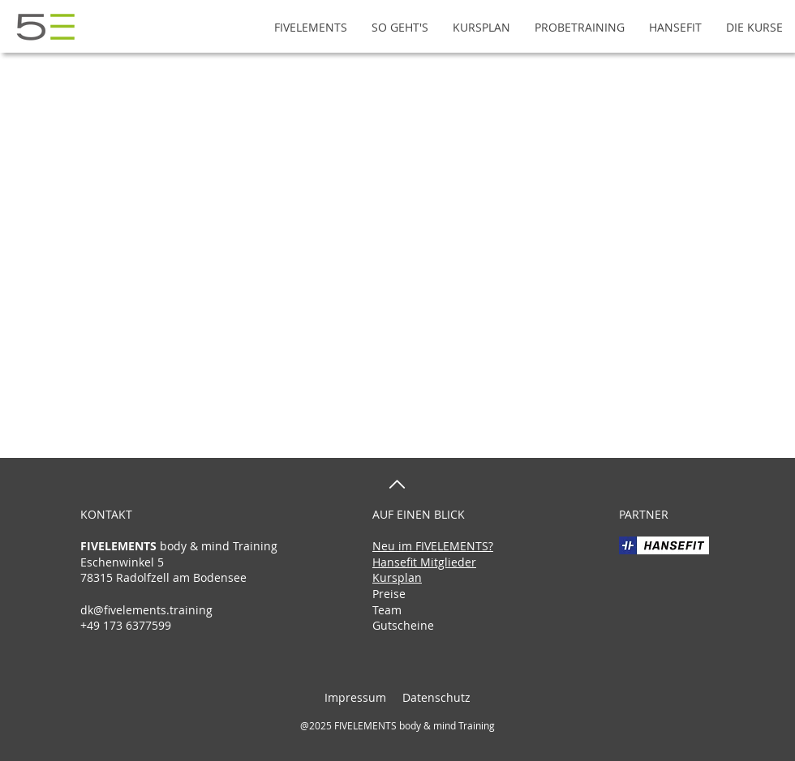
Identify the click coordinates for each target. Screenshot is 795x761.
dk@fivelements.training (146, 610)
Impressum (355, 697)
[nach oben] (397, 484)
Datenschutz (435, 697)
